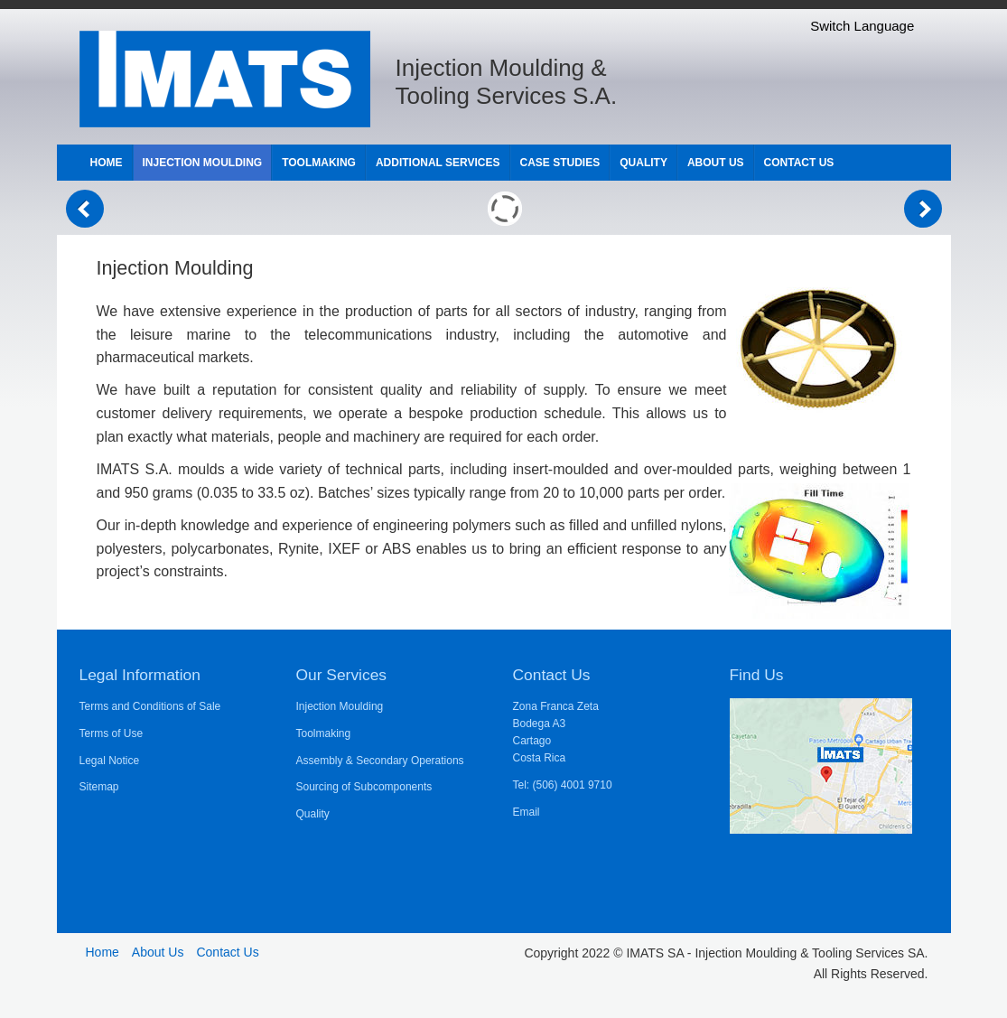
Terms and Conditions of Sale (150, 706)
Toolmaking (323, 733)
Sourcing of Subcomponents (364, 786)
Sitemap (99, 786)
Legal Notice (109, 760)
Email (526, 812)
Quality (313, 814)
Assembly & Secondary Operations (380, 760)
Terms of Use (111, 733)
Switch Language (862, 25)
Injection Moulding (340, 706)
